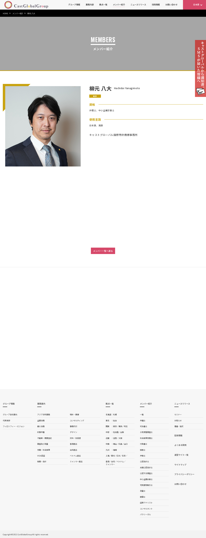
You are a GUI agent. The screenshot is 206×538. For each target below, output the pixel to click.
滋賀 (115, 438)
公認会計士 (144, 461)
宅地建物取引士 (146, 485)
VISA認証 (41, 455)
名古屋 (116, 432)
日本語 (196, 4)
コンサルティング (77, 420)
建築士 (142, 496)
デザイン (73, 432)
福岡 (115, 449)
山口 (126, 443)
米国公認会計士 (146, 467)
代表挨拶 (6, 420)
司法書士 (143, 426)
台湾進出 (73, 449)
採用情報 (156, 4)
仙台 (115, 420)
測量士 (142, 490)
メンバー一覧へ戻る (103, 250)
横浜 (120, 426)
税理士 (142, 449)
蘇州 (113, 455)
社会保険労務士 (146, 438)
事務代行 (73, 426)
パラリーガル (145, 514)
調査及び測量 (42, 443)
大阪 (120, 438)
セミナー (178, 414)
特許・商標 (74, 414)
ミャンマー (110, 464)
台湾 (113, 461)
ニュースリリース (138, 4)
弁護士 (142, 420)
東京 (115, 426)
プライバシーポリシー (184, 474)
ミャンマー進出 (76, 461)
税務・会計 (41, 461)
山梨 (122, 432)
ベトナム (120, 461)
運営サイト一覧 (181, 454)
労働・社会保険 (43, 449)
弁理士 (142, 455)
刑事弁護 (40, 432)
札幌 (115, 414)
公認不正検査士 (146, 473)
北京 (124, 455)
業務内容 (90, 4)
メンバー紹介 (119, 4)
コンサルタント (146, 508)
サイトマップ (180, 464)
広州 (118, 455)
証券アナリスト (146, 502)
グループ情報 (74, 4)
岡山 (115, 443)
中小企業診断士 (146, 479)
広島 (120, 443)
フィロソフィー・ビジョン (13, 426)
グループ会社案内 (10, 414)
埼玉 (126, 426)
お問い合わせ (171, 4)
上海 (107, 455)
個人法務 (40, 426)
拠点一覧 (103, 4)
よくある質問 (180, 444)
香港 (107, 461)
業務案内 (41, 403)
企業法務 (40, 420)
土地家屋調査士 (146, 432)
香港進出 (73, 443)
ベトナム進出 (75, 455)
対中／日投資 (75, 438)
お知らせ (178, 420)
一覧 (142, 414)
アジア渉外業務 (43, 414)
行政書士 (143, 443)
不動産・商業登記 (44, 438)
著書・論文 (178, 426)
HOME (5, 13)
